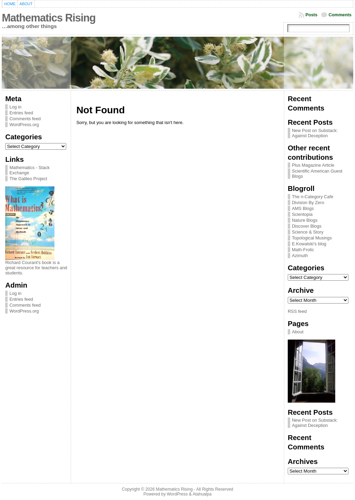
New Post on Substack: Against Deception (315, 133)
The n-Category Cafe (313, 196)
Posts (311, 14)
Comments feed (25, 118)
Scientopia (302, 214)
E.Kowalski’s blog (309, 243)
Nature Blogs (305, 220)
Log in (15, 106)
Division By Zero (308, 202)
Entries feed (21, 112)
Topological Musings (312, 237)
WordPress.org (24, 124)
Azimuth (300, 255)
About (297, 331)
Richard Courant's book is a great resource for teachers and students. (36, 267)
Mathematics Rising (48, 18)
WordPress (177, 494)
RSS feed (297, 311)
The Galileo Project (28, 178)
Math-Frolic (303, 249)
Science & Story (307, 232)
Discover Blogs (306, 226)
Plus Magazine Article (313, 165)
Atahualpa (201, 494)
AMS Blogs (303, 208)
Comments (340, 14)
